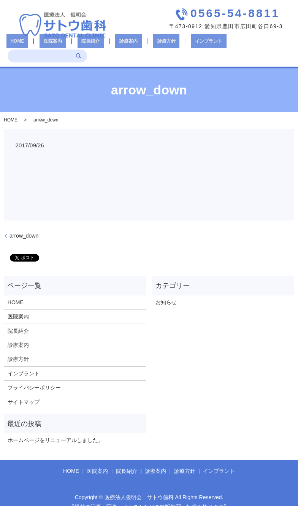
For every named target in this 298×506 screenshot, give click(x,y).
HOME (22, 45)
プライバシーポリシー (34, 377)
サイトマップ (24, 391)
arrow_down (24, 224)
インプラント (173, 45)
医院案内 (49, 45)
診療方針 (139, 45)
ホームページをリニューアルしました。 (55, 429)
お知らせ (166, 291)
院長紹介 (79, 45)
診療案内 (109, 45)
